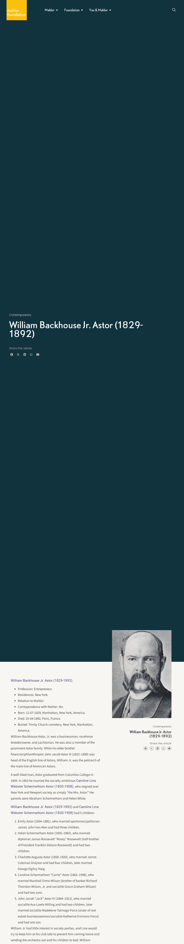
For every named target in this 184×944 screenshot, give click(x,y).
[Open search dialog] (174, 10)
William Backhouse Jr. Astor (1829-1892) (41, 680)
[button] (11, 354)
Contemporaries (20, 315)
